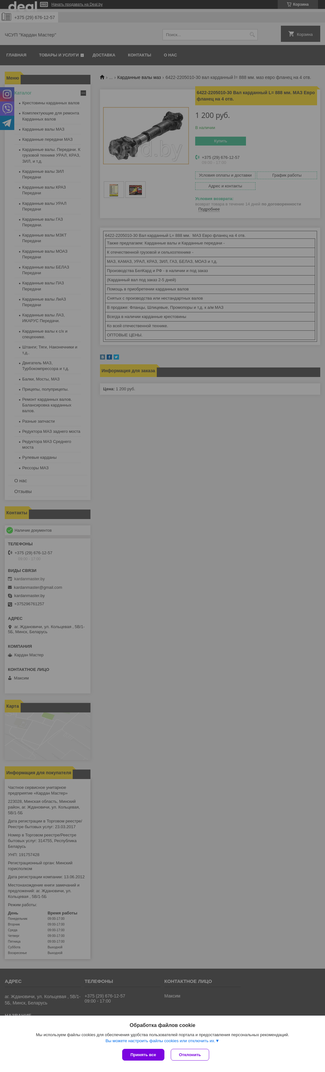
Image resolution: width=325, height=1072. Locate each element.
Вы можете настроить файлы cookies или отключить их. (160, 1040)
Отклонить (190, 1054)
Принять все (143, 1054)
